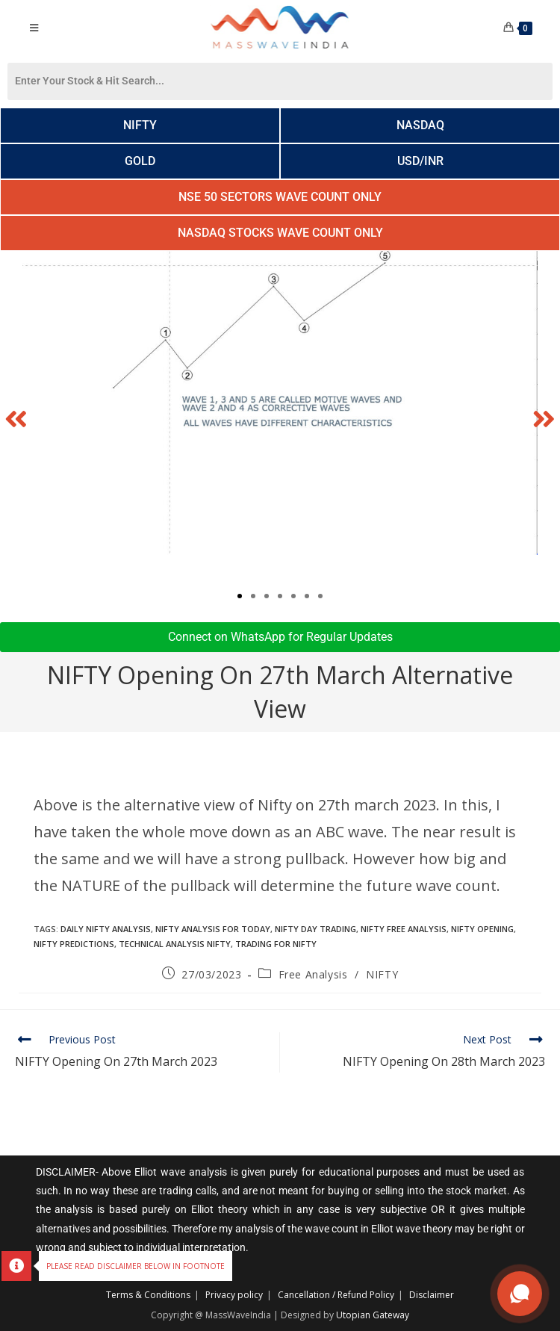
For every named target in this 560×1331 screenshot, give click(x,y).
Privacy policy (234, 1294)
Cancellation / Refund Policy (336, 1294)
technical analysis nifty (175, 943)
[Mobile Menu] (34, 27)
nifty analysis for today (212, 928)
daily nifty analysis (105, 928)
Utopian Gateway (372, 1315)
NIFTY (382, 974)
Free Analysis (313, 974)
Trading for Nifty (276, 943)
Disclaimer (431, 1294)
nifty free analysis (404, 928)
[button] (16, 418)
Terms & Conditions (148, 1294)
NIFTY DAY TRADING (315, 928)
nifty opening (482, 928)
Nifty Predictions (74, 943)
